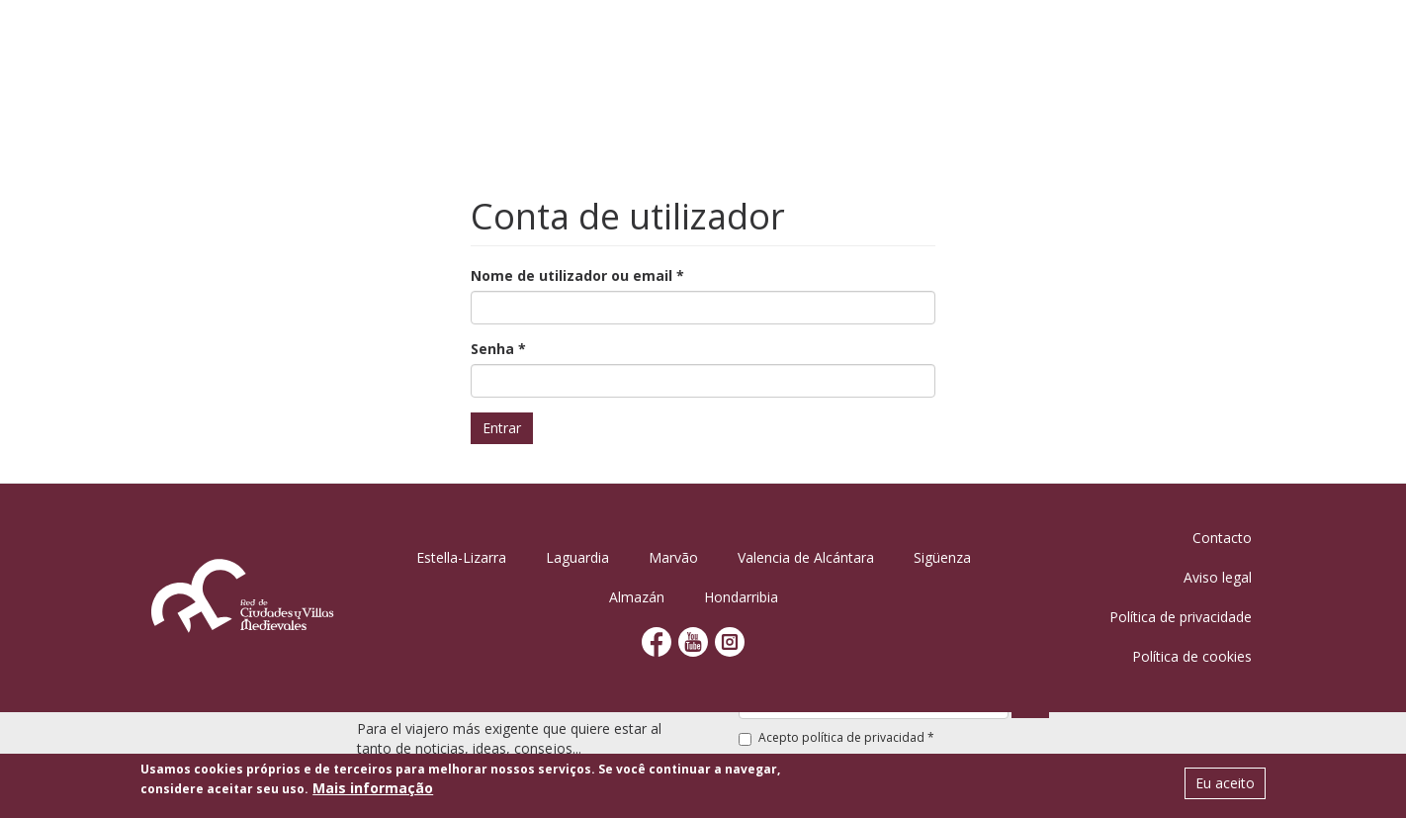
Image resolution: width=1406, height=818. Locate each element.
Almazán (636, 597)
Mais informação (372, 789)
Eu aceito (1225, 784)
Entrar (502, 427)
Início (521, 44)
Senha (498, 348)
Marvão (673, 557)
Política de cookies (1192, 656)
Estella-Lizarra (461, 557)
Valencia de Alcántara (806, 557)
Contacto (1222, 537)
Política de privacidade (1180, 616)
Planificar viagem (1015, 44)
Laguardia (577, 557)
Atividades (879, 44)
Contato (1232, 44)
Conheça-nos (618, 44)
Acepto (836, 737)
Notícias (1142, 44)
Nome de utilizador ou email (577, 275)
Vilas (712, 44)
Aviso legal (1218, 577)
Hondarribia (741, 597)
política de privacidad (863, 737)
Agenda (783, 44)
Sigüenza (942, 557)
